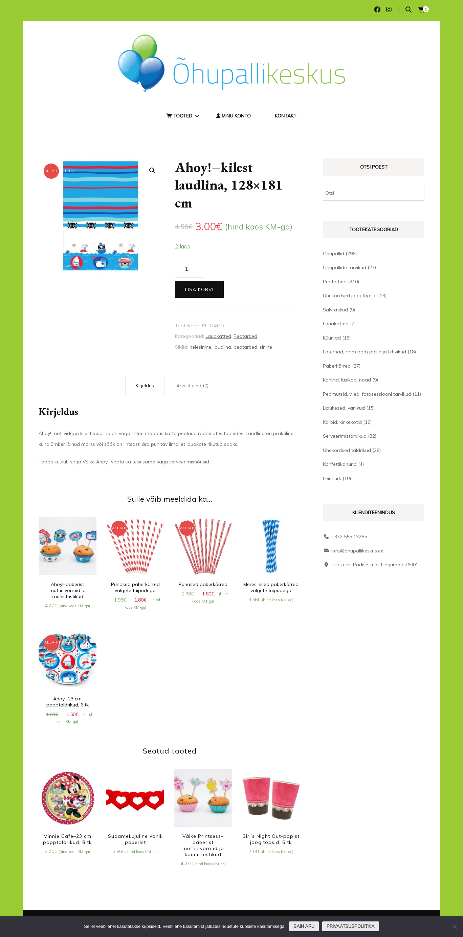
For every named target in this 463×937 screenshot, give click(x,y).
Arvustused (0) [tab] (192, 386)
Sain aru (303, 926)
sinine (266, 347)
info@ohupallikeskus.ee (357, 551)
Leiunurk (332, 478)
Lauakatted (218, 336)
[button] (152, 171)
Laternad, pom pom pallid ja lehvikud (364, 352)
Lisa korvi (199, 289)
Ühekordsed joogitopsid (350, 295)
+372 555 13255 (349, 536)
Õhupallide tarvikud (344, 267)
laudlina (222, 347)
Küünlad (332, 338)
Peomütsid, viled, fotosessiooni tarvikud (367, 394)
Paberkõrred (337, 366)
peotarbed (245, 347)
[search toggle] (408, 9)
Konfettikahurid (340, 464)
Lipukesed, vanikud (344, 408)
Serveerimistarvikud (345, 436)
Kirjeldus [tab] (145, 386)
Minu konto (233, 116)
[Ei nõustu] (454, 926)
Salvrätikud (335, 310)
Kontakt (285, 116)
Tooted (179, 116)
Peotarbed (245, 336)
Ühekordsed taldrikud (347, 450)
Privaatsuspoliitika (351, 926)
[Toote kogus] (189, 269)
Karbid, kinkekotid (342, 422)
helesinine (200, 347)
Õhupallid (333, 253)
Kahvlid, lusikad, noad (347, 380)
